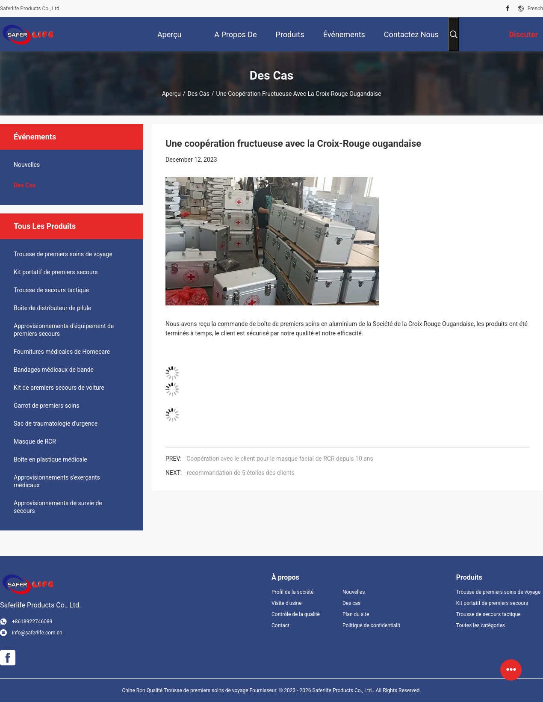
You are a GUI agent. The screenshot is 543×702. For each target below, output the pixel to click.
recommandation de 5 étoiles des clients (241, 472)
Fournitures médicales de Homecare (62, 351)
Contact (280, 625)
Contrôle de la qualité (296, 614)
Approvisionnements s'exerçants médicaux (57, 481)
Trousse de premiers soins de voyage (63, 254)
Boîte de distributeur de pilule (52, 308)
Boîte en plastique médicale (50, 459)
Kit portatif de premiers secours (56, 272)
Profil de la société (292, 592)
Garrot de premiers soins (46, 405)
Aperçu (171, 93)
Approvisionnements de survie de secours (58, 507)
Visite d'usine (287, 603)
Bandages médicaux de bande (54, 369)
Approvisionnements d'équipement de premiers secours (64, 330)
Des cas (199, 93)
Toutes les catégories (480, 625)
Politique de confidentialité (371, 625)
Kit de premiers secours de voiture (59, 387)
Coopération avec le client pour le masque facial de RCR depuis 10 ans (279, 458)
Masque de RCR (35, 441)
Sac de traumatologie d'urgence (55, 423)
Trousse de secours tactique (51, 290)
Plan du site (355, 614)
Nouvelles (27, 164)
